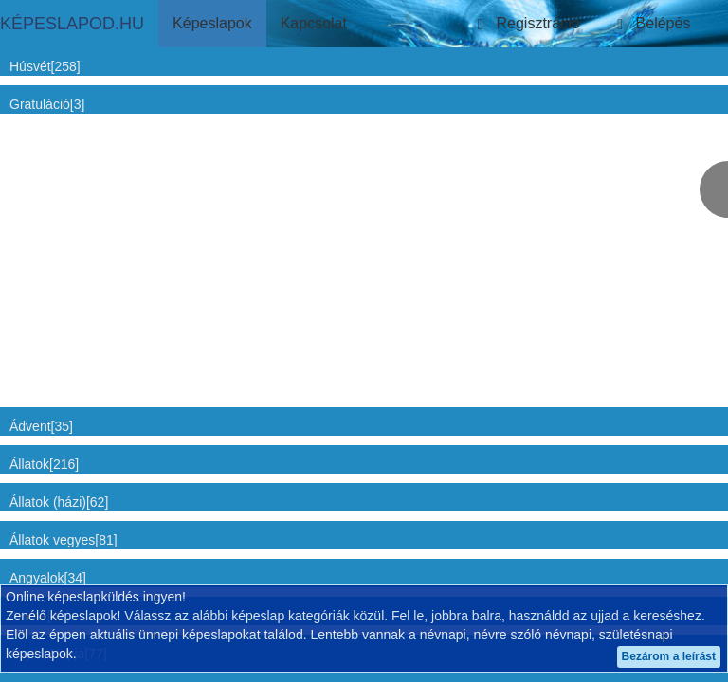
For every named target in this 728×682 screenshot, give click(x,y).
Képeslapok (212, 23)
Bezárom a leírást (669, 656)
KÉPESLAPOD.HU (72, 23)
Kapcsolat (314, 23)
